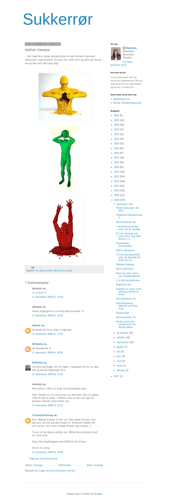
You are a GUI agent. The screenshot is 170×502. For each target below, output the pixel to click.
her (65, 60)
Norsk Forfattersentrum (127, 103)
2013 (117, 176)
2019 (117, 148)
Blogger (98, 494)
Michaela (37, 344)
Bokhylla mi (123, 284)
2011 (116, 186)
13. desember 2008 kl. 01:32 (47, 405)
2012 (117, 181)
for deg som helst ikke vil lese (51, 270)
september (123, 342)
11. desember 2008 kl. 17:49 (47, 334)
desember (123, 204)
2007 (117, 376)
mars (120, 366)
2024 (117, 125)
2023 (117, 129)
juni (119, 356)
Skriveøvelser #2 (126, 317)
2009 (117, 195)
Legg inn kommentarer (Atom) (57, 471)
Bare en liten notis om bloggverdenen (128, 275)
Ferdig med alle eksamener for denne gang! (126, 324)
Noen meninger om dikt (127, 209)
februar (121, 370)
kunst (69, 270)
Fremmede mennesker (124, 245)
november (123, 333)
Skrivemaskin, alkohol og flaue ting (126, 306)
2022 (117, 134)
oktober (121, 337)
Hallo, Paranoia (125, 250)
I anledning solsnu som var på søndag (128, 228)
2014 (117, 172)
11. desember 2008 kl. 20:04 (47, 352)
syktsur (36, 325)
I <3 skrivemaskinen (128, 280)
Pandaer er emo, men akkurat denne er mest (129, 291)
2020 (117, 143)
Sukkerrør (58, 19)
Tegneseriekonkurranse (129, 216)
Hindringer (122, 313)
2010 (117, 190)
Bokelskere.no (121, 99)
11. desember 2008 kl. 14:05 (47, 315)
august (121, 347)
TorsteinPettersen (42, 415)
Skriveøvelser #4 (126, 222)
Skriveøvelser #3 (126, 299)
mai (119, 361)
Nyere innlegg (34, 465)
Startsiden (64, 465)
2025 (117, 120)
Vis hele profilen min (121, 63)
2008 (117, 200)
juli (119, 351)
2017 (117, 158)
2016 (117, 162)
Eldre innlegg (95, 465)
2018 (117, 153)
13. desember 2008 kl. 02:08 (47, 452)
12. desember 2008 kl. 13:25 (47, 374)
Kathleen (37, 363)
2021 (117, 139)
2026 (117, 115)
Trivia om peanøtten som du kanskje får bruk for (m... (128, 257)
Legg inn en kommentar (43, 459)
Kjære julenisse (124, 269)
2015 (117, 167)
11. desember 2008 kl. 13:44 (47, 297)
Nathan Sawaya (125, 264)
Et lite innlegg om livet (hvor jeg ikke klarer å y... (128, 236)
